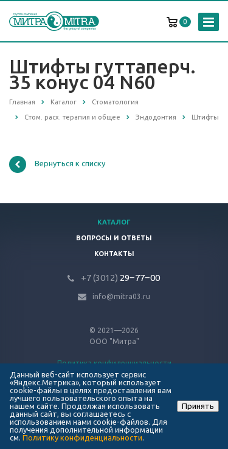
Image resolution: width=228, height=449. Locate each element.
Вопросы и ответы (114, 237)
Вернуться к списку (57, 164)
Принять (198, 406)
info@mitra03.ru (121, 296)
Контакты (114, 253)
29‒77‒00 (120, 277)
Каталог (114, 222)
